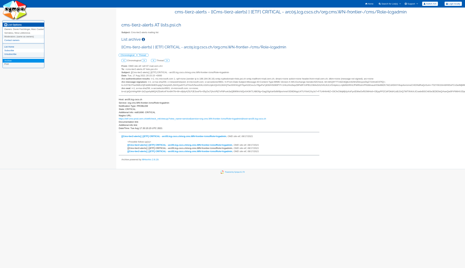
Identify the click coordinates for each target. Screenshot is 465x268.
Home (369, 4)
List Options (13, 24)
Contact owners (11, 40)
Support (410, 4)
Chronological (128, 55)
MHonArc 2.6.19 (150, 159)
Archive (8, 60)
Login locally (453, 4)
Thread (143, 55)
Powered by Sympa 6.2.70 (235, 172)
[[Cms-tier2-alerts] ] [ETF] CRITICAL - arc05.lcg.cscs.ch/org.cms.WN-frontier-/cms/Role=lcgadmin (173, 136)
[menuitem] (369, 4)
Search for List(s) (388, 4)
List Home (9, 47)
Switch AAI (430, 4)
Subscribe (9, 50)
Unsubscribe (10, 54)
